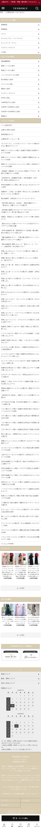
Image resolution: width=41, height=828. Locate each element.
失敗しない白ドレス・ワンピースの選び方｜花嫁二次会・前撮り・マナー (19, 252)
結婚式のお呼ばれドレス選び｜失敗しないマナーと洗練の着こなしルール (20, 369)
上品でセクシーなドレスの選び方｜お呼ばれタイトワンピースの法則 (20, 456)
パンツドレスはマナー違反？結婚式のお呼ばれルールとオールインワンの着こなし (20, 355)
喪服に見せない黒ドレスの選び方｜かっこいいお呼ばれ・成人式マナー (19, 259)
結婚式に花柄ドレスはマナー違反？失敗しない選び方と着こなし (20, 328)
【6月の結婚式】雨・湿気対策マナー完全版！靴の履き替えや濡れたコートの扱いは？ (20, 232)
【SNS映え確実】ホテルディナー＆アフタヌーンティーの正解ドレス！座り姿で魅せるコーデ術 (20, 211)
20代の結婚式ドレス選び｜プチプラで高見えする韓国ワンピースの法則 (20, 469)
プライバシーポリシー (27, 813)
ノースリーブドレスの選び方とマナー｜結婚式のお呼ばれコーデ (20, 490)
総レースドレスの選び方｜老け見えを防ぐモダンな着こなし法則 (20, 517)
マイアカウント (5, 800)
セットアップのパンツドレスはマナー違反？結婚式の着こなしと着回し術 (20, 362)
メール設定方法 (6, 125)
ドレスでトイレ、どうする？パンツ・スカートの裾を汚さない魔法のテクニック (20, 145)
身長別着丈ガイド (7, 134)
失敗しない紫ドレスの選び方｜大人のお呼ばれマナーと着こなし (20, 286)
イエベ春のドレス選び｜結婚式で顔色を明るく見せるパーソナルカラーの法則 (20, 410)
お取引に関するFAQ (8, 130)
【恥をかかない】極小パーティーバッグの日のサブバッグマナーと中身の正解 (20, 225)
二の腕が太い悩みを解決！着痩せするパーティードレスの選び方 (20, 504)
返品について (34, 810)
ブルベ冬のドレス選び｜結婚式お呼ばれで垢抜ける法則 (20, 429)
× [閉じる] (39, 3)
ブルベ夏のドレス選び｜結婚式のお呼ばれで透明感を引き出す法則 (20, 417)
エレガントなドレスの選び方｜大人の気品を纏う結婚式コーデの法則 (20, 449)
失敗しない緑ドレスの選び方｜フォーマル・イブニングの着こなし (20, 280)
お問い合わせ (4, 805)
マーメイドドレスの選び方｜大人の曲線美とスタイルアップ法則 (20, 524)
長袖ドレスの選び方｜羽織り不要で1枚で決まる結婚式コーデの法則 (20, 497)
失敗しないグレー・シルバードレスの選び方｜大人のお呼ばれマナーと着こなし (20, 314)
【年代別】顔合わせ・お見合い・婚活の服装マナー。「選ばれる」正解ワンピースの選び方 (19, 204)
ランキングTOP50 (7, 544)
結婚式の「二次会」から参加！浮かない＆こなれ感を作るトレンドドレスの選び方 (20, 193)
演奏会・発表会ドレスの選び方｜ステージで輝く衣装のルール (20, 218)
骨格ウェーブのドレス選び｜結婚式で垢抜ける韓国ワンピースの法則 (20, 152)
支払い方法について (13, 810)
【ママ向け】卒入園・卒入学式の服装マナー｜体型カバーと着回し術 (20, 403)
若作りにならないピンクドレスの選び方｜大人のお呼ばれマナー (20, 293)
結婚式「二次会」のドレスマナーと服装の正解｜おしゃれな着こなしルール (20, 383)
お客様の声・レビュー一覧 (10, 139)
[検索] (37, 8)
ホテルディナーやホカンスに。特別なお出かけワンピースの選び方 (20, 376)
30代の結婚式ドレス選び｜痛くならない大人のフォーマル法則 (20, 186)
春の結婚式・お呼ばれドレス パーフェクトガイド (18, 198)
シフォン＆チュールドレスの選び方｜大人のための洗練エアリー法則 (20, 538)
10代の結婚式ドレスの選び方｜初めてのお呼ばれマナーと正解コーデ (20, 463)
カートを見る (25, 800)
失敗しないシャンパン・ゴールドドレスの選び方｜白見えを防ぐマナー (20, 321)
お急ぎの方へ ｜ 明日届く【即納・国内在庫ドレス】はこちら (19, 2)
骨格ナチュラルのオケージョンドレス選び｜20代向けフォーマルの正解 (20, 165)
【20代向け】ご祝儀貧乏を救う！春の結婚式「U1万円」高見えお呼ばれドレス (19, 179)
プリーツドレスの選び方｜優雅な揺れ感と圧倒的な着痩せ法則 (20, 531)
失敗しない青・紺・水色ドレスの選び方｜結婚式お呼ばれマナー (20, 266)
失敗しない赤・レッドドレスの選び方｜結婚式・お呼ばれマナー (20, 273)
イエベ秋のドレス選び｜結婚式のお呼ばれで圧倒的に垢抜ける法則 (20, 424)
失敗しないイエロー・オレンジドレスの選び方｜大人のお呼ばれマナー (20, 300)
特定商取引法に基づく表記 (13, 813)
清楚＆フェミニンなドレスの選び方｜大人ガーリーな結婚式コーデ (20, 442)
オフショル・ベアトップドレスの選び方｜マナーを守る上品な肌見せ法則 (20, 511)
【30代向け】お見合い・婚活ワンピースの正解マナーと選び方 (20, 396)
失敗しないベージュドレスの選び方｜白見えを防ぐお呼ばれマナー (20, 307)
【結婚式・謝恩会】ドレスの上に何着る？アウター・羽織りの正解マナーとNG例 (20, 172)
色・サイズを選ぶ (20, 818)
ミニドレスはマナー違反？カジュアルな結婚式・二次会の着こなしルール (20, 334)
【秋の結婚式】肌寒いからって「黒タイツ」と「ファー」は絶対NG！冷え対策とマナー (19, 245)
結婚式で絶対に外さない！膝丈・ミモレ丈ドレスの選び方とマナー (20, 341)
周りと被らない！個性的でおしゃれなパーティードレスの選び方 (20, 435)
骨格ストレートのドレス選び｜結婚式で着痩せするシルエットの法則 (20, 158)
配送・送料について (24, 810)
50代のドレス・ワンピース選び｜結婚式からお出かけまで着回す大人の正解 (20, 483)
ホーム (4, 810)
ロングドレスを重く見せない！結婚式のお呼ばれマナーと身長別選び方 (20, 348)
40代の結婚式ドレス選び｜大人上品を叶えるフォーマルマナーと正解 (20, 476)
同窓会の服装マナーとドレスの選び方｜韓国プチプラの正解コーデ (20, 389)
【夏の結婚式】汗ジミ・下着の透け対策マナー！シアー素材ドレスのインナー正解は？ (20, 238)
